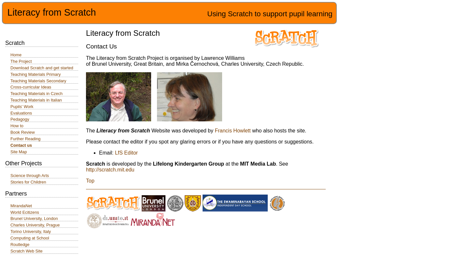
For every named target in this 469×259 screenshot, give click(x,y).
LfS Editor (126, 153)
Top (90, 181)
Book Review (22, 132)
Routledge (19, 244)
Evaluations (21, 113)
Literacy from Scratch (51, 12)
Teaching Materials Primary (35, 74)
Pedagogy (19, 119)
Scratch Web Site (26, 251)
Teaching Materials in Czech (36, 93)
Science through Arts (29, 175)
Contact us (21, 145)
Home (15, 54)
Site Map (18, 151)
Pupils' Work (21, 106)
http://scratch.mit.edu (110, 169)
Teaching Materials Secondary (38, 80)
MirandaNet (21, 205)
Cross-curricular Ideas (30, 87)
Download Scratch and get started (41, 67)
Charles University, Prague (35, 225)
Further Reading (25, 138)
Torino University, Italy (30, 231)
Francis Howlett (232, 130)
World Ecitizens (24, 212)
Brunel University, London (34, 218)
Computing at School (29, 238)
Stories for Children (28, 182)
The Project (21, 61)
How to (16, 125)
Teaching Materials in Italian (36, 100)
